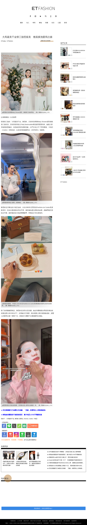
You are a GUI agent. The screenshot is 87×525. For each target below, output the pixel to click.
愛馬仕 (21, 418)
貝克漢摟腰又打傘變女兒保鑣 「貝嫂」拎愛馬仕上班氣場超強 (66, 468)
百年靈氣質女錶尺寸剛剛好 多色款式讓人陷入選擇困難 (65, 451)
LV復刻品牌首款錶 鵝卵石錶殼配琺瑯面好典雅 (22, 463)
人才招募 (19, 521)
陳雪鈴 (17, 418)
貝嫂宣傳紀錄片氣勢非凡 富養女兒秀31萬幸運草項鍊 (8, 463)
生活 (53, 22)
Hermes (26, 418)
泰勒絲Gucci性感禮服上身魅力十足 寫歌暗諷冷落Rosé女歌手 (66, 465)
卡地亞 (35, 418)
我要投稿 (13, 521)
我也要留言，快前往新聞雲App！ (43, 508)
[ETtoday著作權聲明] (30, 440)
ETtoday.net (66, 523)
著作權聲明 (67, 521)
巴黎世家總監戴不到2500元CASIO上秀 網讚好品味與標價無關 (66, 462)
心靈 (59, 22)
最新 (21, 22)
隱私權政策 (59, 521)
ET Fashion (43, 8)
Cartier (31, 418)
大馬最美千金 (10, 418)
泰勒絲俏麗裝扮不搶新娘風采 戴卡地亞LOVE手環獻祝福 (65, 454)
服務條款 (51, 521)
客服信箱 (44, 521)
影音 (65, 22)
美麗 (46, 22)
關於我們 (26, 521)
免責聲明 (74, 521)
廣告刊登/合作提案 (35, 521)
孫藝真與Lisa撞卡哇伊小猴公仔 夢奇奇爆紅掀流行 (63, 457)
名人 (27, 22)
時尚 (34, 22)
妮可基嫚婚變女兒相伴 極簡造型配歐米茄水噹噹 (35, 463)
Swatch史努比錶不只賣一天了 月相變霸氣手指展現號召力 (65, 460)
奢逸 (40, 22)
